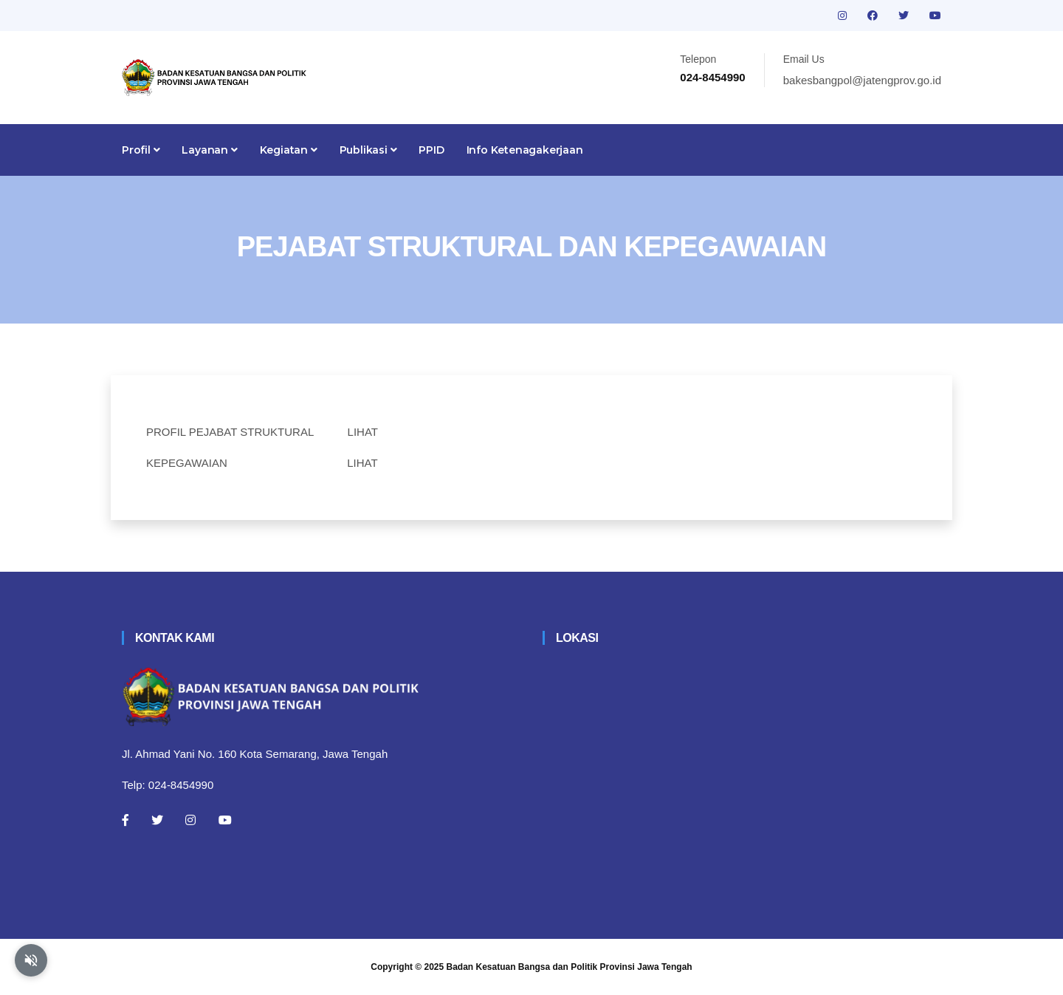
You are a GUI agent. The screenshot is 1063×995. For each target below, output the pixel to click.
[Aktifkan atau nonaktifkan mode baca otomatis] (31, 960)
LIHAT (363, 431)
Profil (140, 150)
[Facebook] (125, 820)
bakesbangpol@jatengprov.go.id (862, 80)
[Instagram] (190, 820)
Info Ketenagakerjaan (525, 150)
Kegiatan (288, 150)
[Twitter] (157, 820)
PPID (431, 150)
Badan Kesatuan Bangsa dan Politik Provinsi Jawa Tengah (569, 967)
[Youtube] (225, 820)
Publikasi (368, 150)
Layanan (209, 150)
